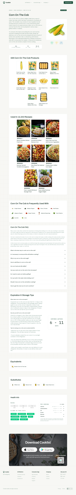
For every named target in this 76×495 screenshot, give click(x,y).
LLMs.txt (54, 488)
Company (46, 2)
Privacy (59, 488)
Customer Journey (21, 474)
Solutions (19, 476)
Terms (63, 488)
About (47, 474)
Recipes (33, 478)
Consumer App (38, 2)
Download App (68, 2)
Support (33, 480)
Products (33, 476)
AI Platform (28, 2)
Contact (47, 478)
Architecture (20, 478)
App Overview (35, 474)
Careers (47, 476)
